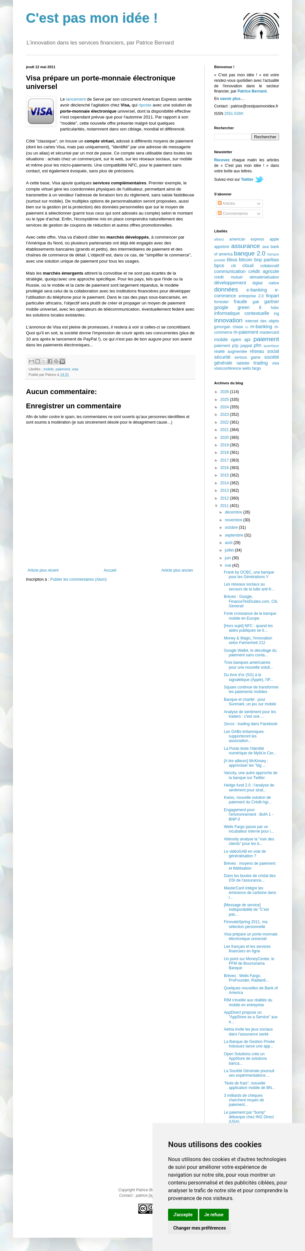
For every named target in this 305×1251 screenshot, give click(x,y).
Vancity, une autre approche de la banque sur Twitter (250, 775)
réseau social (264, 351)
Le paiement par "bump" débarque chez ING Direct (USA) (249, 1117)
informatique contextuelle (241, 313)
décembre (234, 512)
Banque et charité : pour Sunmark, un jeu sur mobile (250, 701)
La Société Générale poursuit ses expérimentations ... (249, 1073)
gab (255, 302)
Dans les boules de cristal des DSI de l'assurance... (249, 878)
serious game (248, 357)
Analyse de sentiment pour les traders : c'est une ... (250, 714)
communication (230, 271)
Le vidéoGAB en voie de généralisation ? (245, 853)
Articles (226, 203)
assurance (245, 245)
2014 (225, 483)
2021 (225, 429)
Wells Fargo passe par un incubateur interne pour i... (249, 829)
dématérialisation (264, 277)
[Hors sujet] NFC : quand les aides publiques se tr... (248, 628)
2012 (225, 498)
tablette (243, 363)
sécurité (222, 357)
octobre (232, 527)
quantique (271, 346)
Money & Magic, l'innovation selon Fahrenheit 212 (248, 640)
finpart (272, 295)
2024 (225, 407)
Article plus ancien (177, 570)
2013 (225, 490)
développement (230, 282)
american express (246, 239)
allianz (219, 239)
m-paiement (246, 332)
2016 (225, 467)
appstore (221, 246)
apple (274, 239)
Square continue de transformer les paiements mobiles (251, 689)
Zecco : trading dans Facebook (250, 724)
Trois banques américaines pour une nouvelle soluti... (248, 664)
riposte (145, 105)
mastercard (269, 332)
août (229, 542)
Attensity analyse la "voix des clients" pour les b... (249, 841)
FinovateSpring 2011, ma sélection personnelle (245, 924)
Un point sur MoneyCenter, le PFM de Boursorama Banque (249, 964)
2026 (225, 392)
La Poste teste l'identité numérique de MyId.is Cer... (250, 750)
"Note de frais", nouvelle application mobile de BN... (249, 1085)
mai (228, 565)
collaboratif (269, 266)
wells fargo (251, 368)
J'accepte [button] (183, 1214)
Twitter (247, 179)
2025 (225, 399)
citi (233, 266)
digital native (265, 283)
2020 (225, 437)
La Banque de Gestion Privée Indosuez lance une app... (249, 1043)
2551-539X (233, 113)
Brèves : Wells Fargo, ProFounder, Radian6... (246, 978)
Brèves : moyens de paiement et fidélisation (249, 865)
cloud (247, 265)
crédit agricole (264, 271)
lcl (246, 327)
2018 (225, 452)
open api (240, 339)
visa (75, 369)
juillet (230, 550)
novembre (234, 520)
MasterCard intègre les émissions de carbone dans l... (250, 893)
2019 (225, 445)
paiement (62, 369)
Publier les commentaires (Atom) (78, 579)
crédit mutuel (228, 277)
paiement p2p (226, 345)
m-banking (261, 326)
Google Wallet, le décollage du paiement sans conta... (250, 652)
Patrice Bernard (252, 91)
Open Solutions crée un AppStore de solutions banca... (245, 1059)
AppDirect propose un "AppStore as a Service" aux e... (251, 1017)
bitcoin (245, 259)
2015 (225, 475)
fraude (240, 301)
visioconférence (227, 368)
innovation (228, 320)
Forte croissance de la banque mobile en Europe (250, 615)
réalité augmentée (230, 351)
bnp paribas (266, 259)
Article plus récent (43, 570)
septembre (234, 535)
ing (276, 313)
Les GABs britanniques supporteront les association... (244, 736)
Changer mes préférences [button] (199, 1228)
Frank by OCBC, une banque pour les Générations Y (249, 574)
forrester (221, 302)
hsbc (275, 307)
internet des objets (262, 321)
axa (265, 246)
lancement (76, 99)
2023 (225, 414)
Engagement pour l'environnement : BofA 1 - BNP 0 (248, 815)
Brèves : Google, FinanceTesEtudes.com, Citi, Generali (251, 601)
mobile (48, 369)
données (226, 289)
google (221, 307)
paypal (246, 345)
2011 (225, 505)
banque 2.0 (249, 253)
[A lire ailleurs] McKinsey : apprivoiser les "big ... (246, 763)
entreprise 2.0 (250, 296)
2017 (225, 460)
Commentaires (233, 213)
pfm (258, 345)
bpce (219, 265)
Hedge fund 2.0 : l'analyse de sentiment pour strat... (249, 787)
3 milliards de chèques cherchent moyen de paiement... (244, 1100)
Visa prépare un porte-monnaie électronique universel (250, 936)
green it (249, 307)
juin (228, 558)
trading (260, 362)
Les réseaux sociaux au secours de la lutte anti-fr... (249, 586)
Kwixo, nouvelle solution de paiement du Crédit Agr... (248, 799)
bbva (232, 259)
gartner (271, 301)
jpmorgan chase (228, 327)
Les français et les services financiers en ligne (247, 948)
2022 (225, 422)
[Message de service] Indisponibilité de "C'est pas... (246, 910)
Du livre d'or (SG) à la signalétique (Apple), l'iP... (248, 677)
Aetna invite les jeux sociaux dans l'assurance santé (248, 1031)
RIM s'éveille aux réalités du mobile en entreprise (248, 1002)
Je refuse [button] (214, 1214)
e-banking (256, 289)
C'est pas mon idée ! (92, 18)
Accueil (110, 570)
